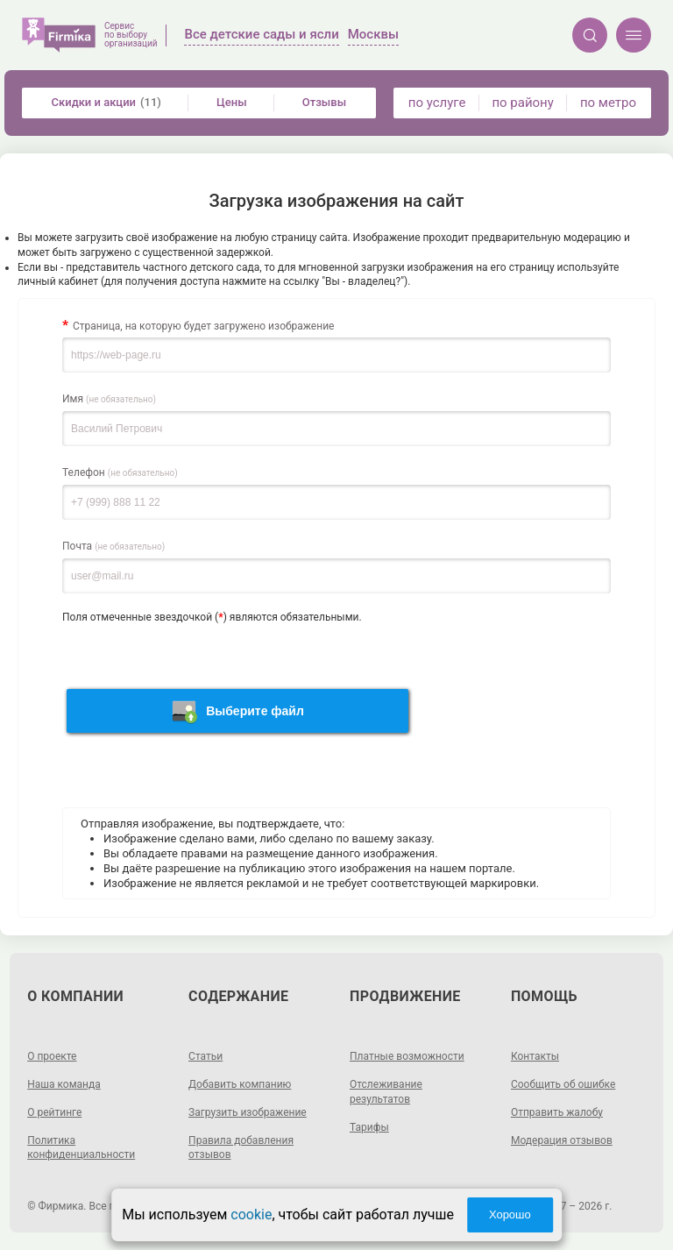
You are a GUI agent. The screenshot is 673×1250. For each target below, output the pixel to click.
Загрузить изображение (247, 1112)
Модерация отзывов (562, 1140)
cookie (251, 1214)
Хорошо (510, 1214)
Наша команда (64, 1084)
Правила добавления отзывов (241, 1147)
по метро (608, 102)
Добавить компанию (239, 1084)
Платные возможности (407, 1056)
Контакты (535, 1056)
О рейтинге (54, 1112)
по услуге (437, 102)
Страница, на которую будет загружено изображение (203, 326)
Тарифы (369, 1127)
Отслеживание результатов (386, 1091)
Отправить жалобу (557, 1112)
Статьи (205, 1056)
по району (522, 102)
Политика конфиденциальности (81, 1147)
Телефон (120, 472)
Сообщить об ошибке (563, 1084)
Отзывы (324, 102)
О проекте (51, 1056)
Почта (113, 546)
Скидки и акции (106, 102)
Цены (231, 102)
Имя (109, 399)
